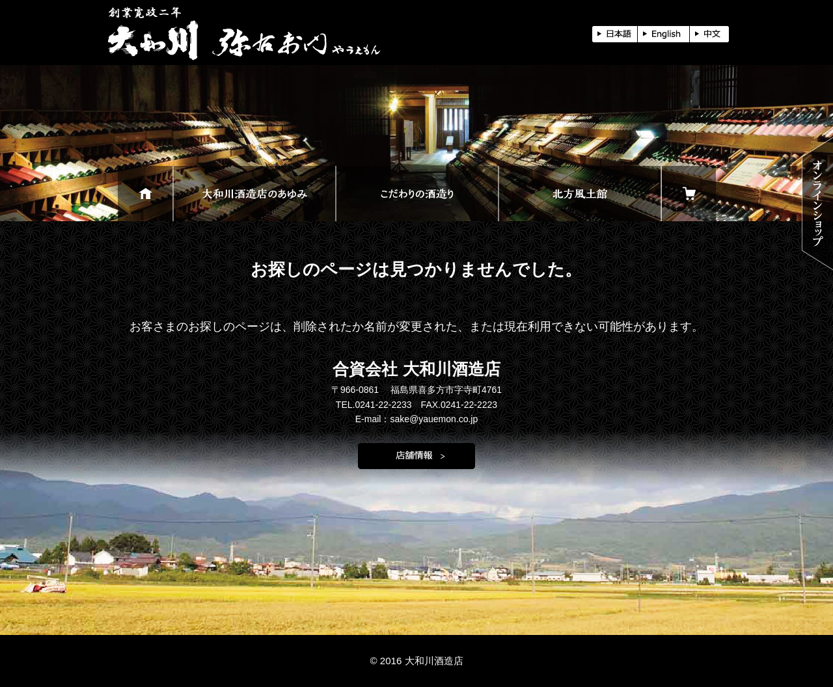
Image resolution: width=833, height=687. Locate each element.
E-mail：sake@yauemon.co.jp (416, 419)
